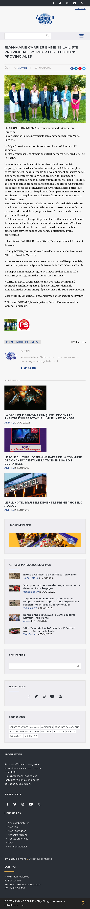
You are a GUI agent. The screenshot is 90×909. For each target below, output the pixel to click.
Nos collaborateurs (18, 823)
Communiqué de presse (22, 342)
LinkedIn (76, 68)
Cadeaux (70, 731)
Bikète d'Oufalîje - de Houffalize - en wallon (50, 574)
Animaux (34, 727)
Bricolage (59, 731)
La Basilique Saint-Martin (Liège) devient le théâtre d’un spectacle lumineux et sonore (39, 417)
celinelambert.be (14, 905)
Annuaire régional (18, 834)
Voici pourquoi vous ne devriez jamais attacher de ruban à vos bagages (52, 587)
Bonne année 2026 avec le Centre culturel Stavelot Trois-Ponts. (49, 616)
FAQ (10, 842)
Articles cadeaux (19, 731)
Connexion (80, 9)
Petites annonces (18, 838)
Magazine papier (45, 540)
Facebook (72, 68)
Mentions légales (17, 846)
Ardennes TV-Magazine (67, 727)
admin (22, 67)
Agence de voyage (19, 727)
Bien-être (46, 731)
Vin (36, 736)
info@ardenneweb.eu (16, 876)
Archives (13, 826)
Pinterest (80, 68)
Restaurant (16, 736)
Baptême (34, 731)
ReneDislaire (30, 577)
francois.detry (31, 591)
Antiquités (47, 727)
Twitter (84, 68)
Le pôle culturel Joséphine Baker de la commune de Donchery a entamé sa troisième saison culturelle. (43, 460)
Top (83, 903)
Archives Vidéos (17, 830)
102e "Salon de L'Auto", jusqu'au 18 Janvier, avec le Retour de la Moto (49, 630)
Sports (28, 736)
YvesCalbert (30, 607)
